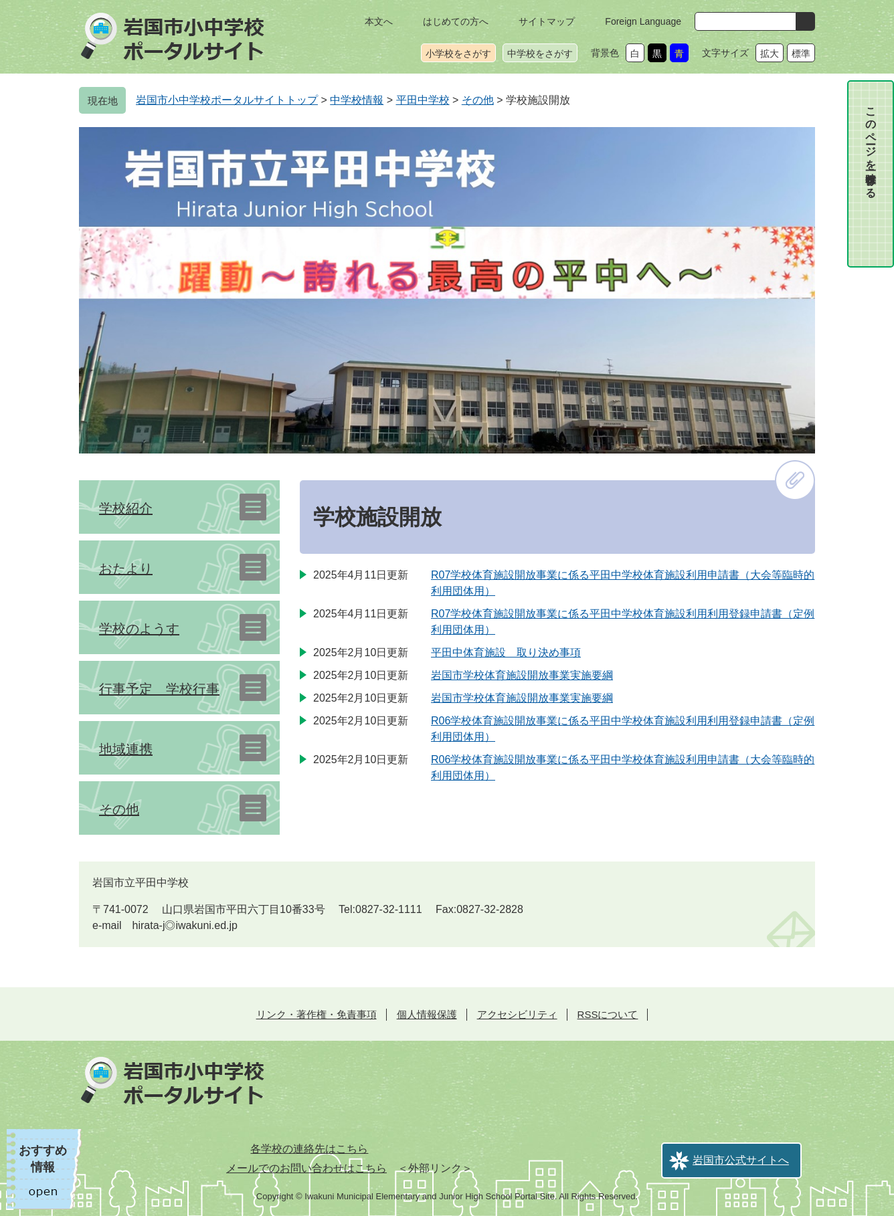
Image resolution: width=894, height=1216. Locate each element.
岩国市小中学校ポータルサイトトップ (227, 100)
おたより (126, 568)
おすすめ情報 (43, 1159)
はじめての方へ (455, 21)
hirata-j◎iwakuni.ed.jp (185, 925)
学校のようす (139, 628)
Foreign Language (643, 21)
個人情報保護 (427, 1014)
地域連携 (126, 749)
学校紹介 (126, 508)
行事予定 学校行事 (159, 689)
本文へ (379, 21)
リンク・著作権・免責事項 (316, 1014)
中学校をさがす (540, 53)
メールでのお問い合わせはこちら (306, 1168)
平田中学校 (423, 100)
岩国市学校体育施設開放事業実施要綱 (522, 675)
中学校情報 (356, 100)
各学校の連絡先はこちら (309, 1148)
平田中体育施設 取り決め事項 (506, 652)
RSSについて (607, 1014)
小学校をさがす (458, 53)
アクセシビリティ (517, 1014)
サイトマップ (547, 21)
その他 (478, 100)
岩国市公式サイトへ (741, 1160)
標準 (801, 53)
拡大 (769, 53)
